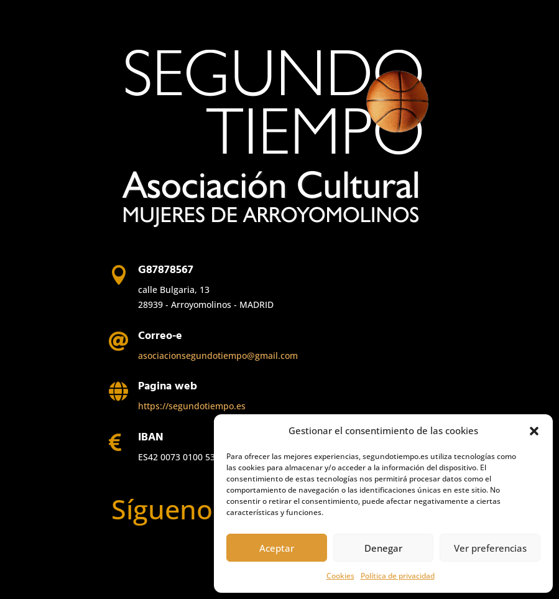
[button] (534, 431)
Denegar (383, 548)
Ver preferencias (490, 548)
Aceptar (276, 548)
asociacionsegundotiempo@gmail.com (218, 355)
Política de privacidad (398, 575)
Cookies (340, 575)
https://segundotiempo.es (192, 406)
